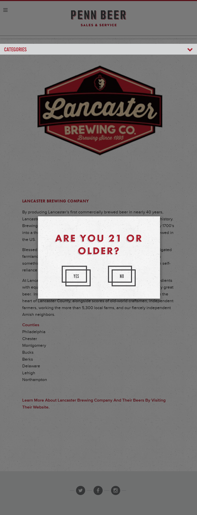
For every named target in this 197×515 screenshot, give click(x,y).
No (122, 276)
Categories (98, 49)
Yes (76, 276)
